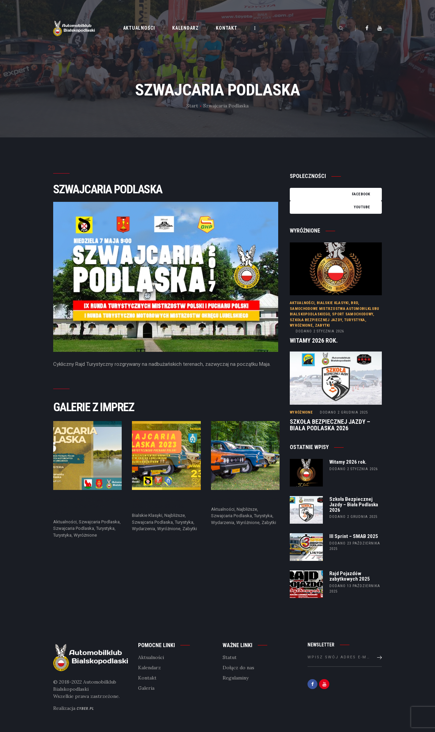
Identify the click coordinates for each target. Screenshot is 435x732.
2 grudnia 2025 (344, 412)
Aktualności (65, 521)
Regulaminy (236, 678)
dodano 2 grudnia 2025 (353, 516)
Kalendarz (149, 667)
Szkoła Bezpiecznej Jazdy (316, 320)
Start (192, 106)
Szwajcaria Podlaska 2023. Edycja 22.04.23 (160, 503)
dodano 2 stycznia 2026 (353, 469)
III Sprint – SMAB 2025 (353, 536)
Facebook (361, 194)
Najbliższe (174, 515)
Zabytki (189, 528)
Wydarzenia (143, 528)
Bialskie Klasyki (147, 515)
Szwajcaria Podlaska (99, 521)
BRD (354, 303)
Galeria (146, 688)
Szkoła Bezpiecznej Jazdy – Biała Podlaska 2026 (330, 425)
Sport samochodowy (352, 314)
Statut (230, 657)
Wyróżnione (85, 535)
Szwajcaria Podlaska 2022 (245, 500)
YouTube (362, 207)
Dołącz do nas (238, 667)
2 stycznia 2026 (320, 331)
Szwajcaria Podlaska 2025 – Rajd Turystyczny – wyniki (87, 506)
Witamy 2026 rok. (314, 341)
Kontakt (147, 678)
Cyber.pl (85, 708)
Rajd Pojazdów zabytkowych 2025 (349, 576)
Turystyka (105, 528)
